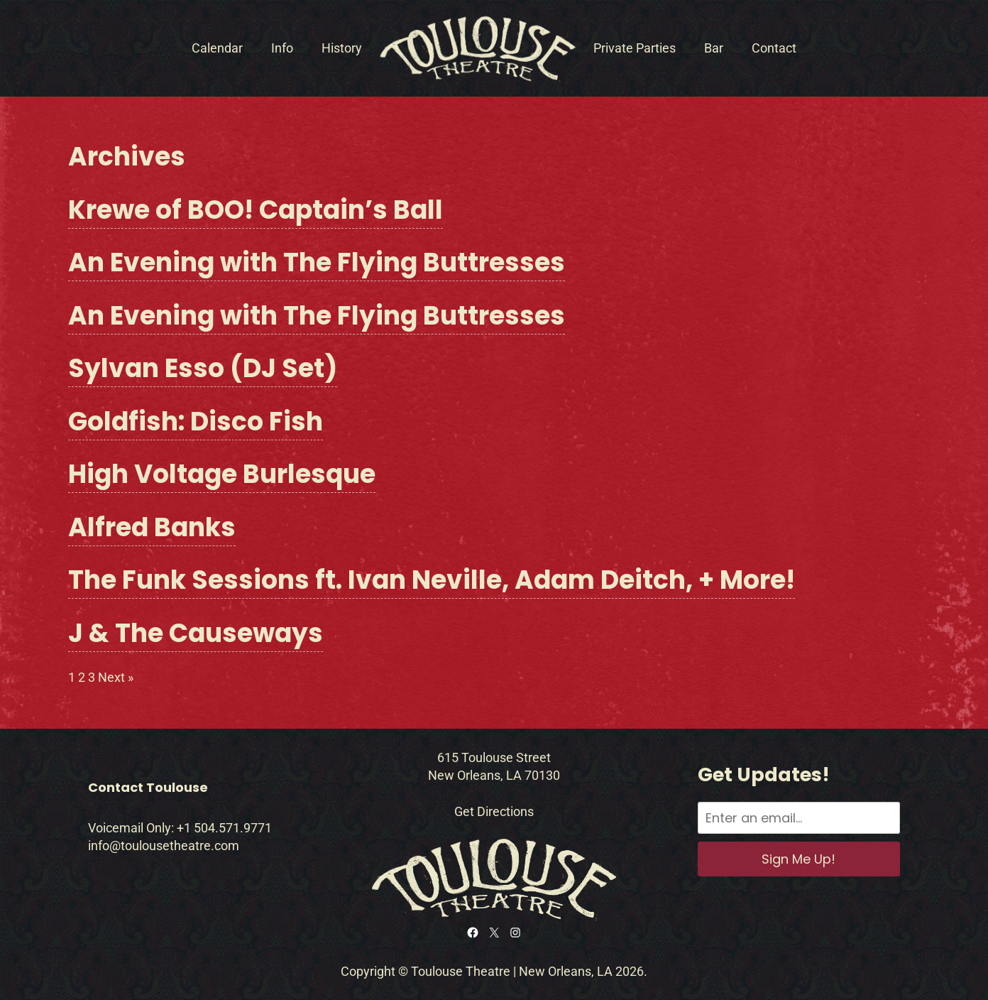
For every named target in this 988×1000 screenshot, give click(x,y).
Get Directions (494, 811)
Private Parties (634, 47)
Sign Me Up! (798, 859)
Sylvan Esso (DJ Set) (202, 368)
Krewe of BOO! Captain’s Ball (255, 210)
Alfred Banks (152, 527)
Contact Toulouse (148, 787)
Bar (713, 47)
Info (282, 47)
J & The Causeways (195, 633)
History (342, 47)
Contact (774, 47)
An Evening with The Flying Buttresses (316, 262)
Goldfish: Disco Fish (195, 421)
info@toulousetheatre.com (163, 845)
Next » (115, 677)
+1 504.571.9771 (224, 827)
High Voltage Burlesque (221, 474)
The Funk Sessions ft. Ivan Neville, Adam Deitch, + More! (431, 580)
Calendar (217, 47)
